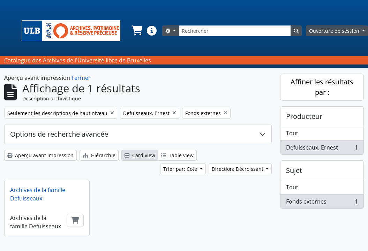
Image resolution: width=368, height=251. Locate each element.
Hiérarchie (99, 155)
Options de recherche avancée (59, 134)
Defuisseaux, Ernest (322, 148)
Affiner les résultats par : (322, 87)
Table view (177, 155)
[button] (136, 30)
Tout (292, 133)
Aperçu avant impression (40, 155)
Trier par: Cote (180, 169)
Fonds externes (322, 202)
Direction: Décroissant (238, 169)
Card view (140, 155)
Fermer (81, 78)
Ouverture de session (335, 31)
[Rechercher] (235, 30)
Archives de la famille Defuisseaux (37, 194)
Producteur (304, 116)
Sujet (294, 170)
